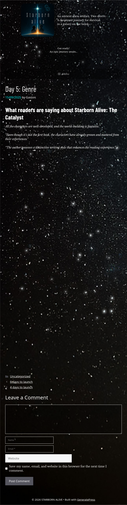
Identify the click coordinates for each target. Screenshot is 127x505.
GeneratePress (86, 499)
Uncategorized (20, 376)
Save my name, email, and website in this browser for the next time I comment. (58, 468)
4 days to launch (21, 387)
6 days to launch (21, 382)
